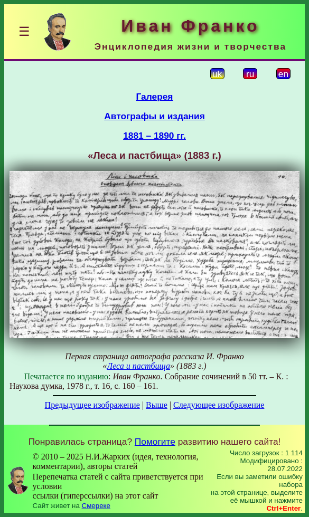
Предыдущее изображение (92, 404)
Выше (156, 404)
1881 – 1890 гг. (154, 135)
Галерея (154, 96)
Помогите (155, 441)
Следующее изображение (218, 404)
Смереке (96, 506)
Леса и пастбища (138, 365)
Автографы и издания (154, 116)
